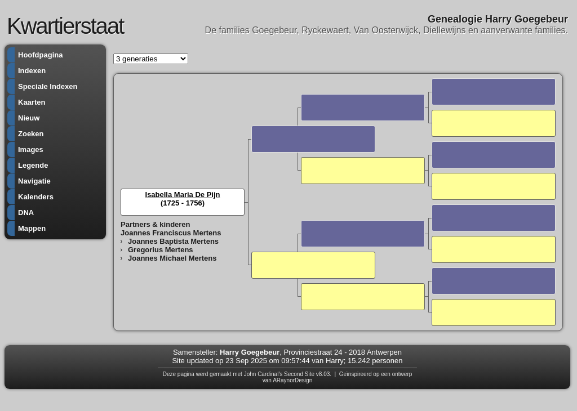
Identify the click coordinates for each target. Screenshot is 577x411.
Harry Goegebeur (249, 352)
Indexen (32, 70)
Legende (33, 165)
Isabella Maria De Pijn (182, 194)
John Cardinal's (263, 374)
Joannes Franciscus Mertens (171, 233)
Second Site (299, 374)
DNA (26, 212)
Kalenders (36, 197)
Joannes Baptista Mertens (173, 241)
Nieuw (28, 118)
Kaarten (31, 102)
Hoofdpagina (40, 55)
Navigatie (34, 181)
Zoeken (31, 133)
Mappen (32, 228)
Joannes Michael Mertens (172, 258)
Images (30, 149)
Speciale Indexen (48, 86)
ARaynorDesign (292, 380)
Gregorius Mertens (160, 249)
